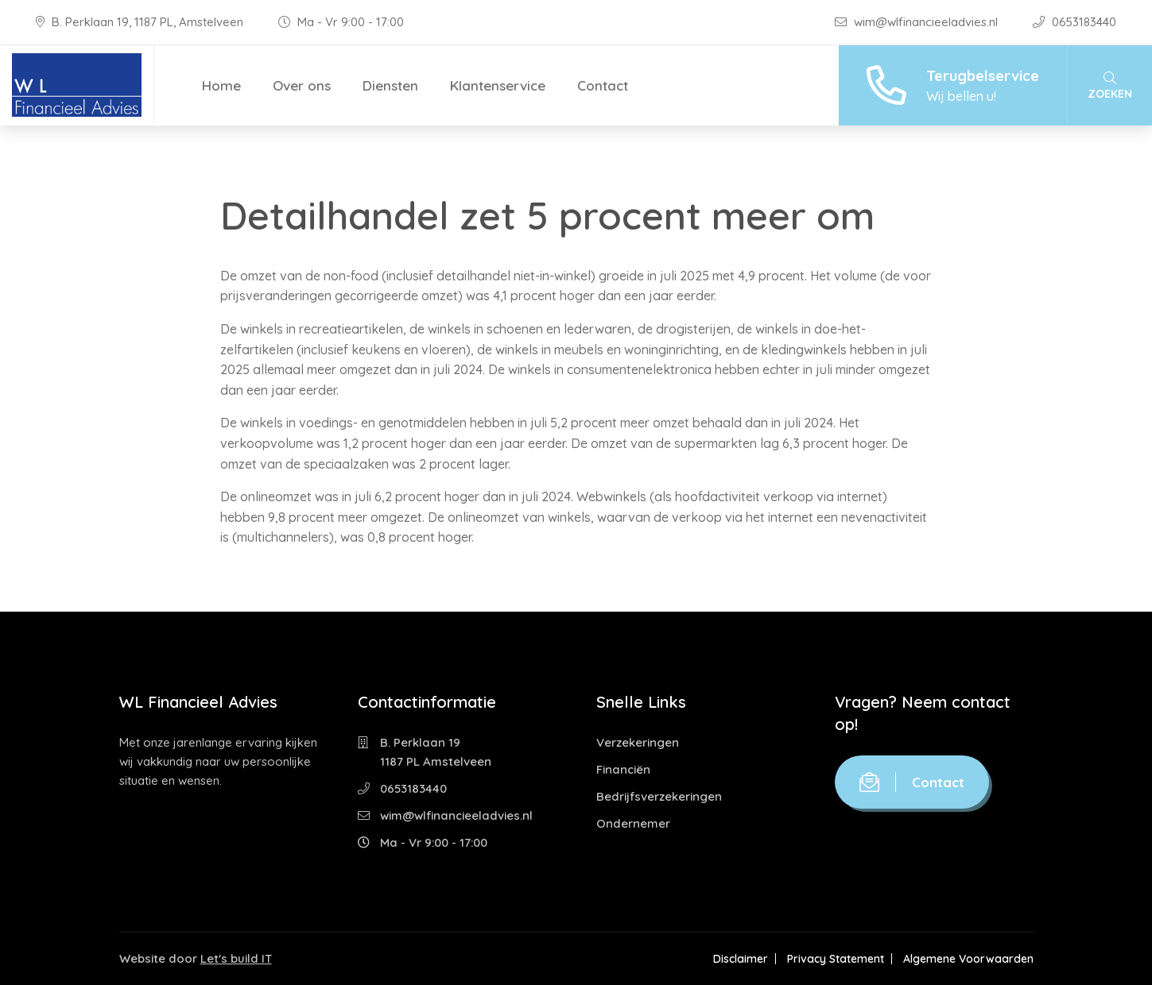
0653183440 (1074, 21)
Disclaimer (740, 959)
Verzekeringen (637, 742)
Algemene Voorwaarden (968, 959)
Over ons (302, 85)
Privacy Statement (835, 959)
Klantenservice (497, 85)
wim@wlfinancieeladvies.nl (918, 21)
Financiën (623, 769)
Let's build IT (236, 958)
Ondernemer (633, 823)
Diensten (390, 85)
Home (221, 85)
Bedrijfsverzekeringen (659, 796)
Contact (602, 85)
